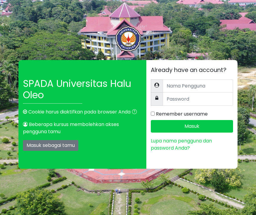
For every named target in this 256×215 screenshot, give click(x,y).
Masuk (191, 126)
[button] (135, 112)
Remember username (182, 113)
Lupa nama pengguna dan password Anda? (181, 144)
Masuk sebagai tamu (51, 145)
